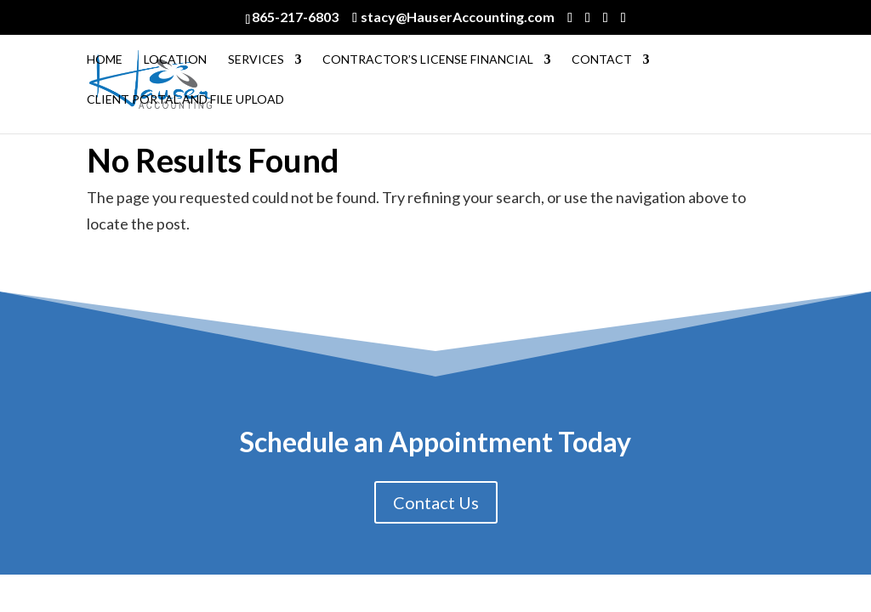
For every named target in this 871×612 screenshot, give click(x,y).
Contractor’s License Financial (427, 60)
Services (256, 60)
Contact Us (436, 502)
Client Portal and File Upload (185, 100)
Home (104, 60)
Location (175, 60)
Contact (602, 60)
